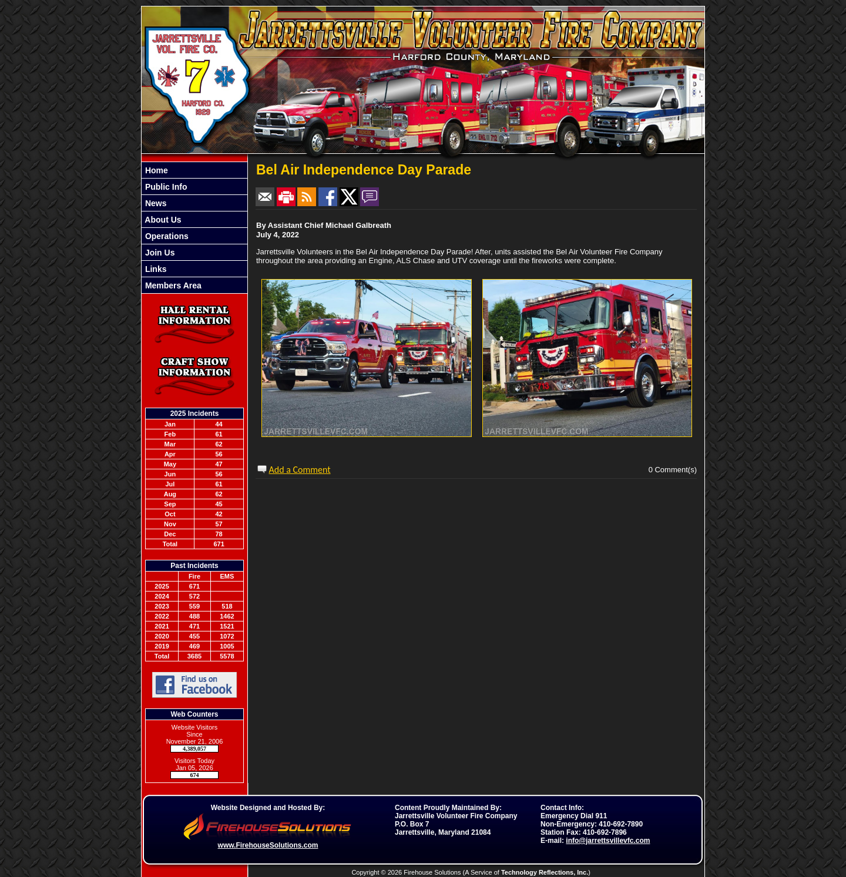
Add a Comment (300, 469)
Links (154, 269)
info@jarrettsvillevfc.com (608, 840)
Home (155, 170)
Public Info (165, 186)
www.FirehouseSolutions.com (268, 845)
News (154, 203)
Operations (166, 236)
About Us (162, 219)
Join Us (158, 252)
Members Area (172, 285)
